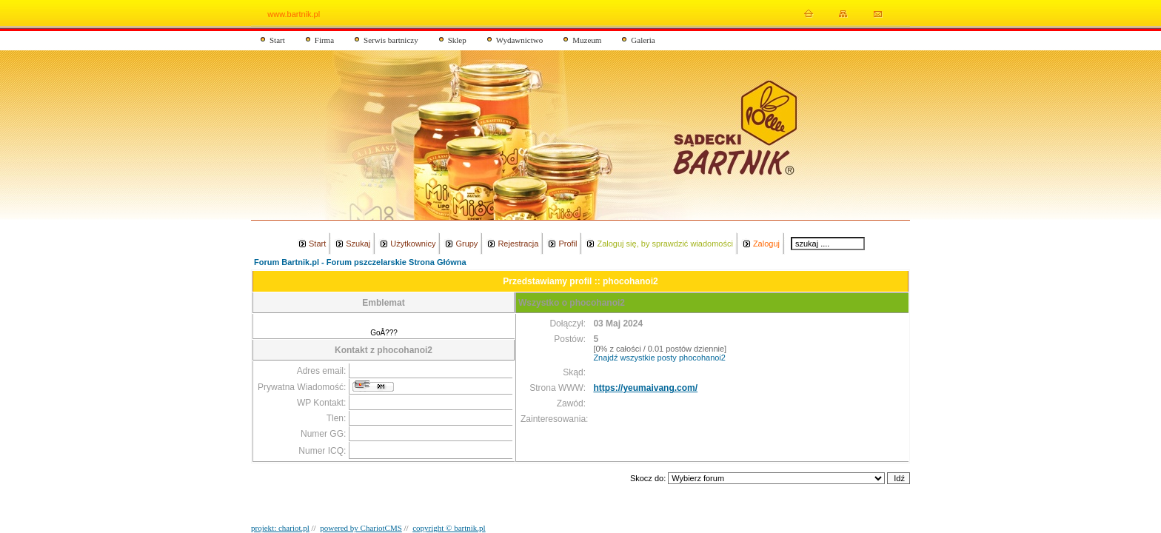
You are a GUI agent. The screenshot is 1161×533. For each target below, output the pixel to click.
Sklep (457, 40)
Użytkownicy (412, 243)
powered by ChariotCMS (361, 527)
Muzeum (586, 40)
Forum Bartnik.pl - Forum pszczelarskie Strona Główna (360, 262)
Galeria (643, 40)
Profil (567, 243)
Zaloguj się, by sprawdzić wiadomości (664, 243)
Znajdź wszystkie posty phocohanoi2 (659, 357)
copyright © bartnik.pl (448, 527)
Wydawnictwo (519, 40)
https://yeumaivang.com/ (645, 388)
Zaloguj (766, 243)
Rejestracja (518, 243)
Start (277, 40)
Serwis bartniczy (391, 40)
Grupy (466, 243)
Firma (324, 40)
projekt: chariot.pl (280, 527)
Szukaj (358, 243)
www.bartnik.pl (293, 14)
